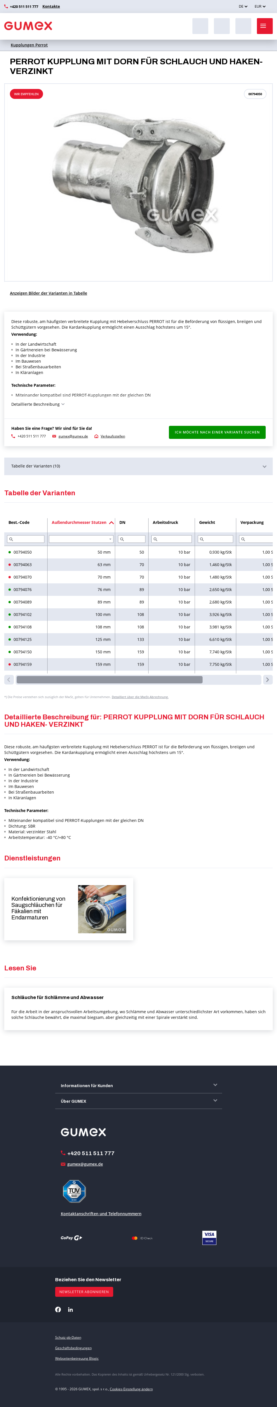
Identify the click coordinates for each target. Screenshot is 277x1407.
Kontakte (50, 6)
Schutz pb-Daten (68, 1337)
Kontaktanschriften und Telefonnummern (101, 1213)
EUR (258, 6)
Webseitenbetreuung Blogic (77, 1358)
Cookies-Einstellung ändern (131, 1389)
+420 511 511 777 (24, 6)
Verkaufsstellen (113, 436)
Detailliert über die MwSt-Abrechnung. (140, 697)
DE (241, 6)
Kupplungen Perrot (29, 45)
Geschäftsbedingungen (73, 1348)
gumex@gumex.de (73, 436)
